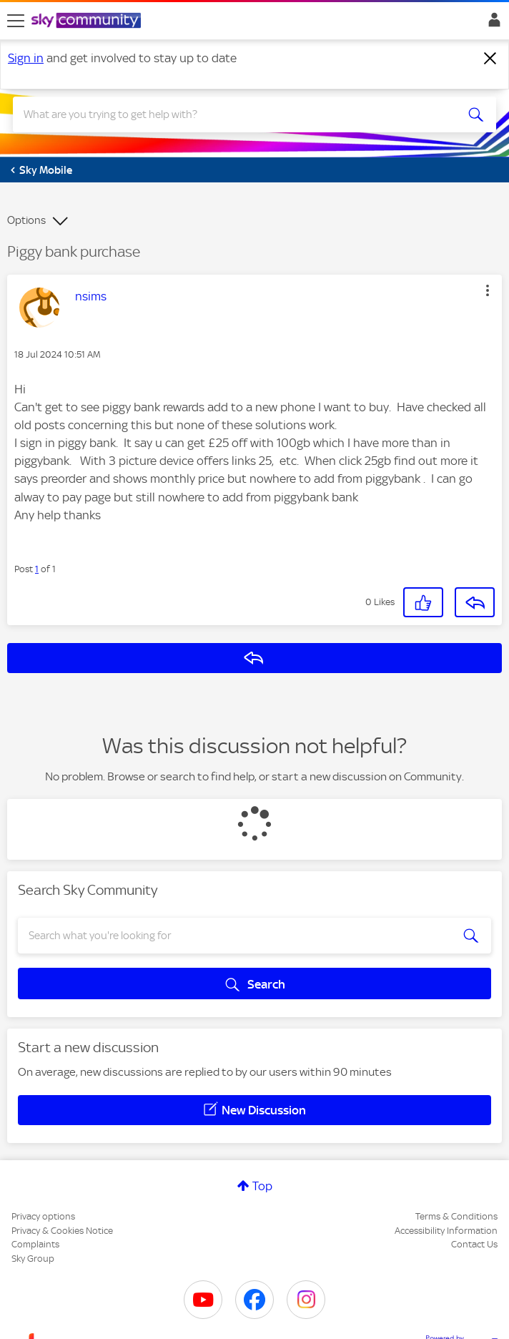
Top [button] (262, 1186)
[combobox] (230, 114)
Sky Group (32, 1258)
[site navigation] (15, 20)
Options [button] (26, 220)
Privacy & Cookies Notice (62, 1230)
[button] (487, 290)
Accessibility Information (446, 1230)
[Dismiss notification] (490, 58)
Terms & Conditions (456, 1216)
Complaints (35, 1244)
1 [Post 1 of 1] (37, 569)
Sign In (491, 23)
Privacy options (43, 1216)
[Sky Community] (88, 21)
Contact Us (474, 1244)
